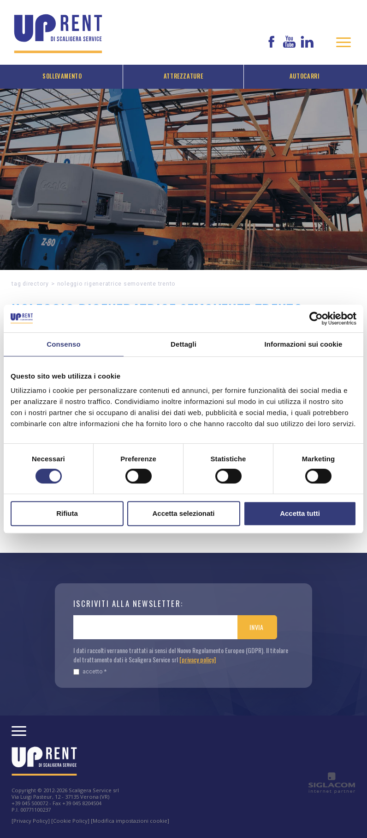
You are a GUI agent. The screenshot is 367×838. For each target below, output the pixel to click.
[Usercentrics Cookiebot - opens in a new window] (316, 318)
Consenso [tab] (63, 344)
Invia (256, 627)
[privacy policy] (197, 659)
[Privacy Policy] (31, 820)
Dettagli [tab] (183, 344)
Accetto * (90, 671)
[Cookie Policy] (70, 820)
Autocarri (305, 76)
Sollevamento (62, 76)
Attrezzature (183, 76)
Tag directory (30, 283)
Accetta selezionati (183, 513)
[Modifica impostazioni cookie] (130, 820)
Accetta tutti (300, 513)
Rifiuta (67, 513)
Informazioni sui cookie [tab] (304, 344)
